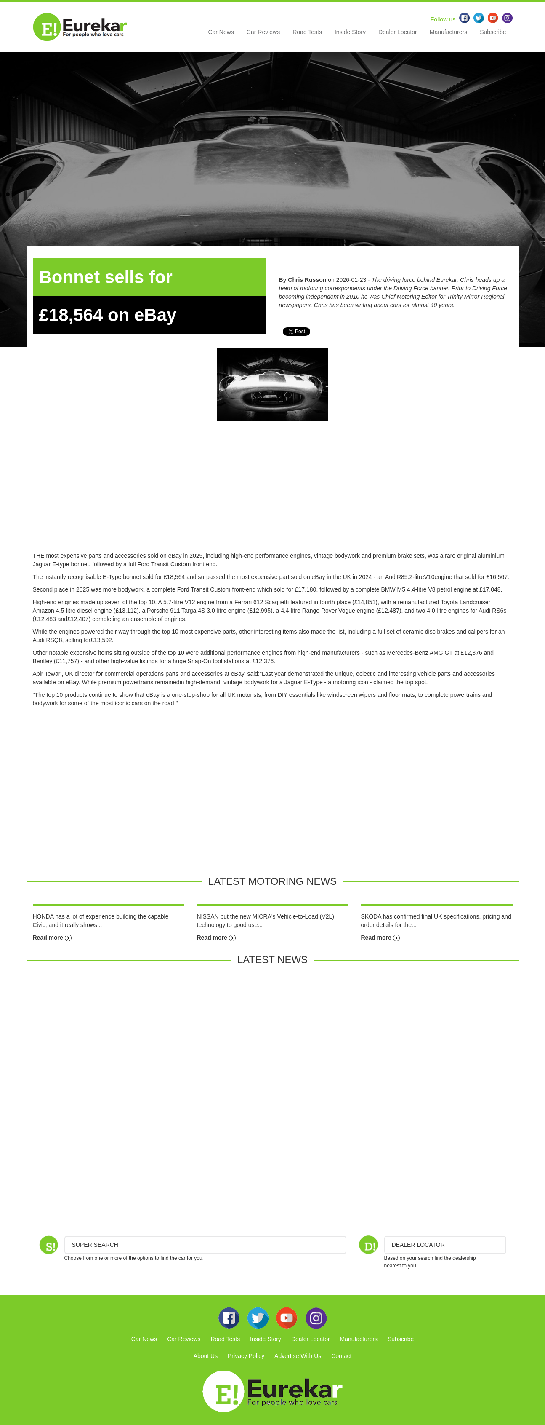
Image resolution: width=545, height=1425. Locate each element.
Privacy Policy (246, 1356)
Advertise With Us (297, 1356)
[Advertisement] (273, 493)
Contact (341, 1356)
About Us (206, 1356)
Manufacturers (448, 32)
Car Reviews (263, 32)
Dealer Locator (397, 32)
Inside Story (350, 32)
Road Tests (307, 32)
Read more (52, 937)
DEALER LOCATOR (418, 1244)
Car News (221, 32)
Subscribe (493, 32)
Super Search (95, 1244)
